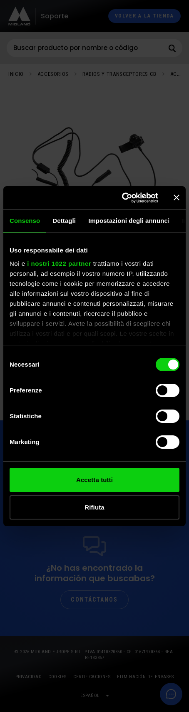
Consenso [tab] (25, 220)
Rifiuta (94, 507)
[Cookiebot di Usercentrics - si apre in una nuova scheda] (121, 197)
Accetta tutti (94, 479)
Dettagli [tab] (64, 220)
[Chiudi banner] (176, 197)
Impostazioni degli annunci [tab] (128, 220)
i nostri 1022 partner (59, 263)
